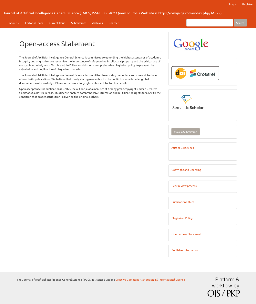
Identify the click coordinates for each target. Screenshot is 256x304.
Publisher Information (185, 250)
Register (247, 4)
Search (240, 23)
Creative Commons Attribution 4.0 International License (150, 279)
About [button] (14, 23)
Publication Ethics (182, 202)
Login (232, 4)
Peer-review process (184, 185)
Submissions (78, 23)
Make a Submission (185, 131)
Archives (97, 23)
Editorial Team (34, 23)
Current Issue (57, 23)
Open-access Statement (186, 234)
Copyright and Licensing (186, 169)
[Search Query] (209, 22)
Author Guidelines (182, 147)
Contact (114, 23)
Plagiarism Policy (182, 218)
